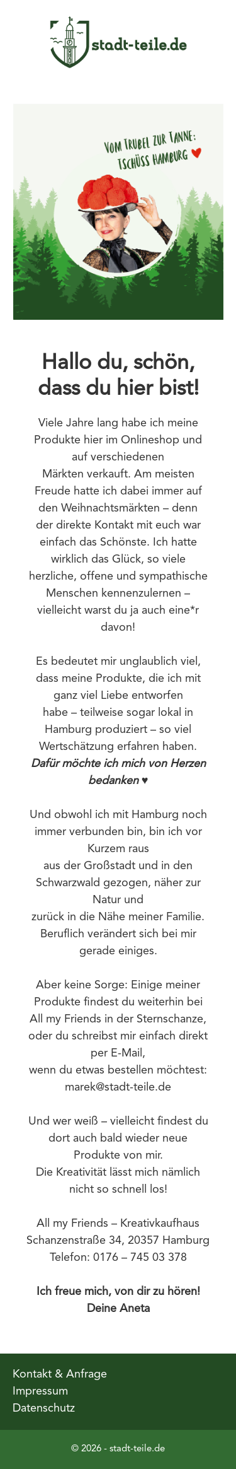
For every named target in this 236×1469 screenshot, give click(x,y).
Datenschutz (44, 1408)
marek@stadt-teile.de (118, 1087)
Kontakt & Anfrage (60, 1374)
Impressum (40, 1391)
